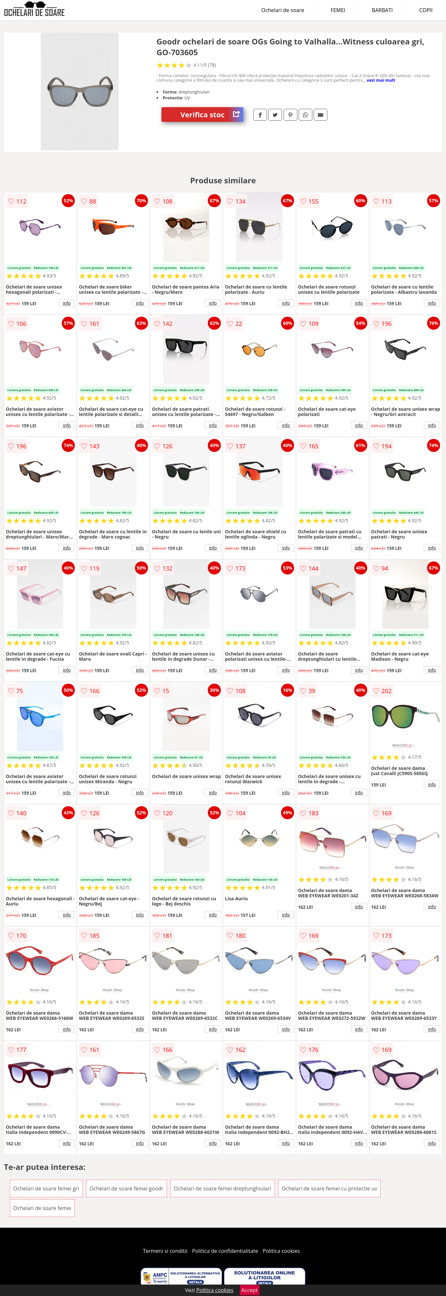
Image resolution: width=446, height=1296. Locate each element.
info (67, 303)
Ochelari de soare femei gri (46, 1188)
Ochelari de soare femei (42, 1208)
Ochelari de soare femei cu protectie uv (329, 1188)
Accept (249, 1290)
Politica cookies (281, 1250)
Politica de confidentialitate (225, 1250)
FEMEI (338, 10)
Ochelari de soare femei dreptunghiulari (222, 1188)
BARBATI (382, 10)
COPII (426, 10)
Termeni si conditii (165, 1250)
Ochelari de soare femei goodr (126, 1188)
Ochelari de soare (282, 10)
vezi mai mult (381, 80)
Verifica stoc (211, 114)
